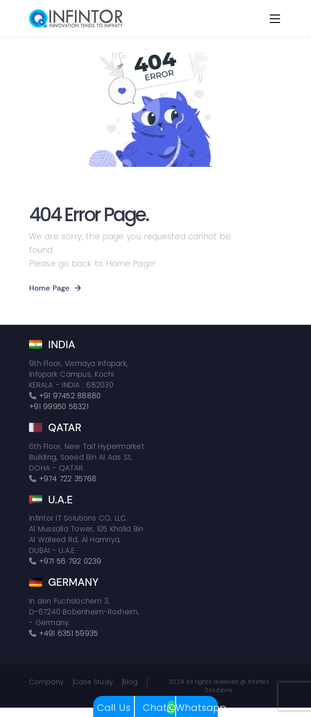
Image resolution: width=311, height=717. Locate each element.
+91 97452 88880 (70, 396)
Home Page (49, 288)
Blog (130, 682)
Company (46, 682)
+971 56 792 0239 (70, 561)
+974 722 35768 (68, 479)
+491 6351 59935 (68, 633)
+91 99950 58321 (59, 406)
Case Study (93, 682)
